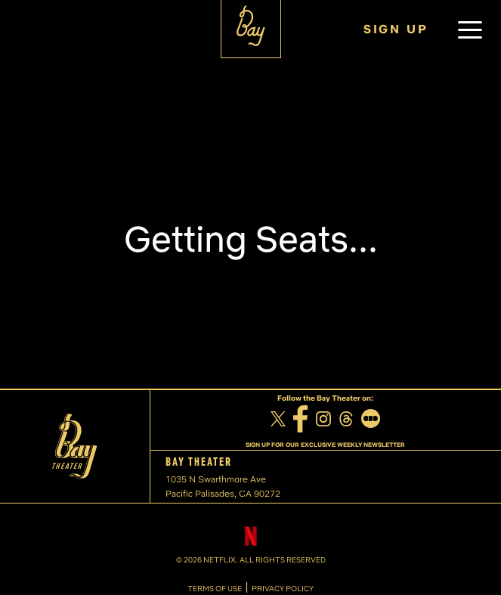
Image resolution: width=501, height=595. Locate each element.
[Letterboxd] (370, 420)
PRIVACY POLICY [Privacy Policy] (283, 588)
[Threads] (346, 420)
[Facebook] (300, 421)
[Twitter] (278, 421)
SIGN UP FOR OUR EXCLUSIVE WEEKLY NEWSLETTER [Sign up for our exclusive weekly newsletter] (325, 444)
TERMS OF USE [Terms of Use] (214, 588)
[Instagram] (323, 420)
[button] (470, 29)
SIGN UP (395, 29)
